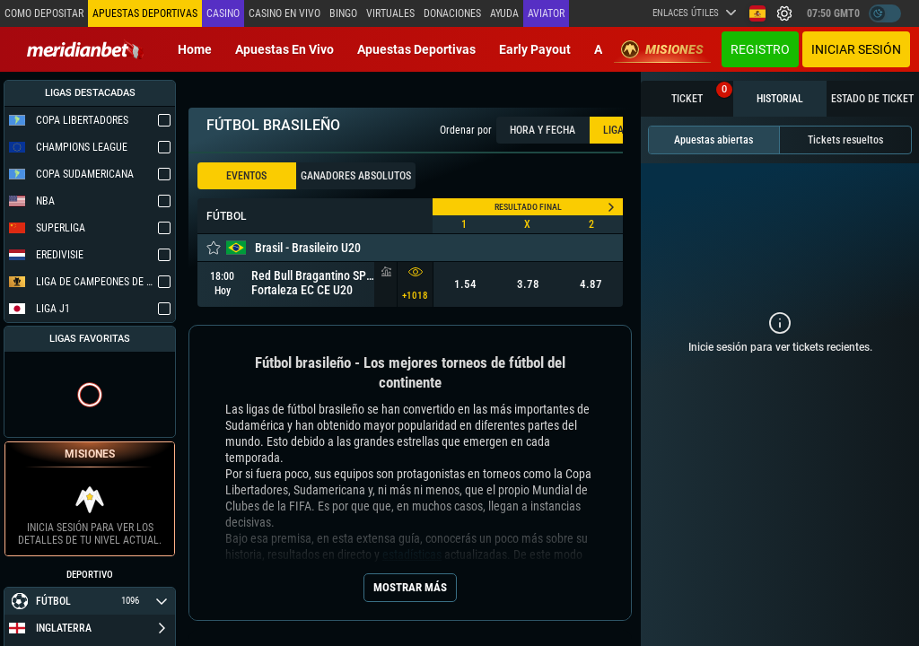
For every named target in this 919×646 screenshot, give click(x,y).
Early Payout (535, 49)
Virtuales (390, 13)
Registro (760, 49)
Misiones (662, 49)
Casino (223, 13)
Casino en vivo (284, 13)
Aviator (546, 13)
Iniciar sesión (856, 49)
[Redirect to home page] (85, 49)
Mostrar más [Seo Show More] (410, 587)
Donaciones (452, 13)
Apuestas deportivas (416, 49)
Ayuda (504, 13)
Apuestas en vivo (284, 49)
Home (195, 49)
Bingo (343, 13)
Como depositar (43, 13)
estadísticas (412, 554)
